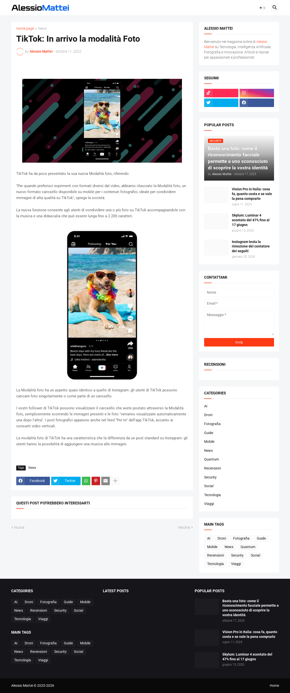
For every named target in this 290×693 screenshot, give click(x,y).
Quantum (211, 459)
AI (205, 406)
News (42, 28)
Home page (25, 28)
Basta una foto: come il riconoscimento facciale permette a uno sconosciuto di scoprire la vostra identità (250, 608)
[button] (262, 7)
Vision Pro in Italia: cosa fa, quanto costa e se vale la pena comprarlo (252, 194)
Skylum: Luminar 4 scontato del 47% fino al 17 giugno (251, 220)
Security (210, 477)
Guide (208, 433)
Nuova (19, 527)
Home (274, 686)
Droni (208, 415)
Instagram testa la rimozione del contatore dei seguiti (251, 246)
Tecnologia (212, 495)
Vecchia (184, 527)
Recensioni (212, 468)
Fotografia (212, 424)
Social (208, 486)
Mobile (209, 442)
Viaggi (209, 504)
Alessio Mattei (41, 51)
